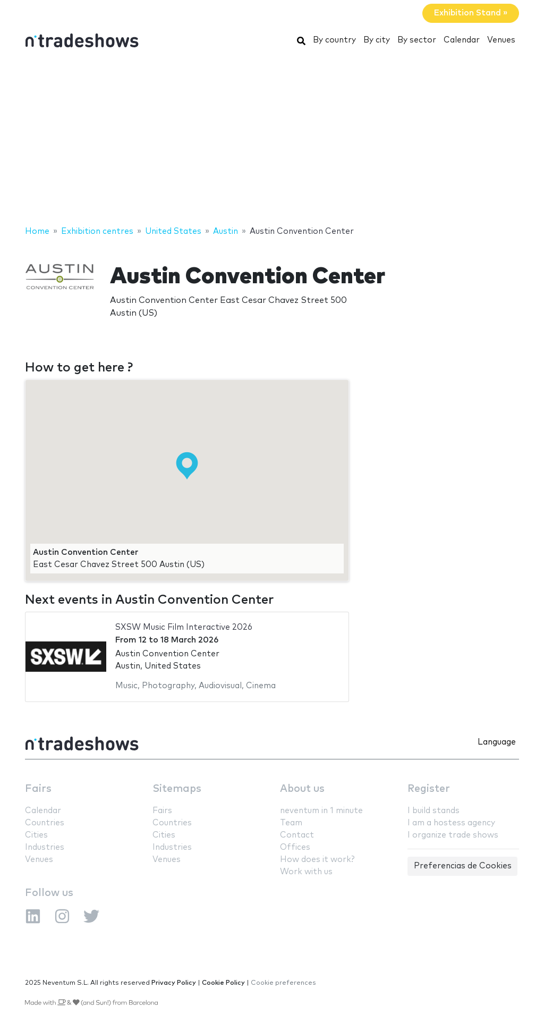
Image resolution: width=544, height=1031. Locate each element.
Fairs (38, 789)
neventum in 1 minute (321, 811)
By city (376, 40)
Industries (44, 847)
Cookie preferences (283, 982)
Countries (44, 823)
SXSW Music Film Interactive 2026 (183, 627)
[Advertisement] (272, 139)
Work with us (306, 872)
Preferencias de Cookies (463, 866)
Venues (501, 40)
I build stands (433, 811)
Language (497, 742)
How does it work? (317, 860)
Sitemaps (176, 789)
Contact (297, 835)
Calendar (462, 40)
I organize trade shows (452, 835)
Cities (36, 835)
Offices (295, 847)
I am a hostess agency (451, 823)
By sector (416, 40)
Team (291, 823)
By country (334, 40)
